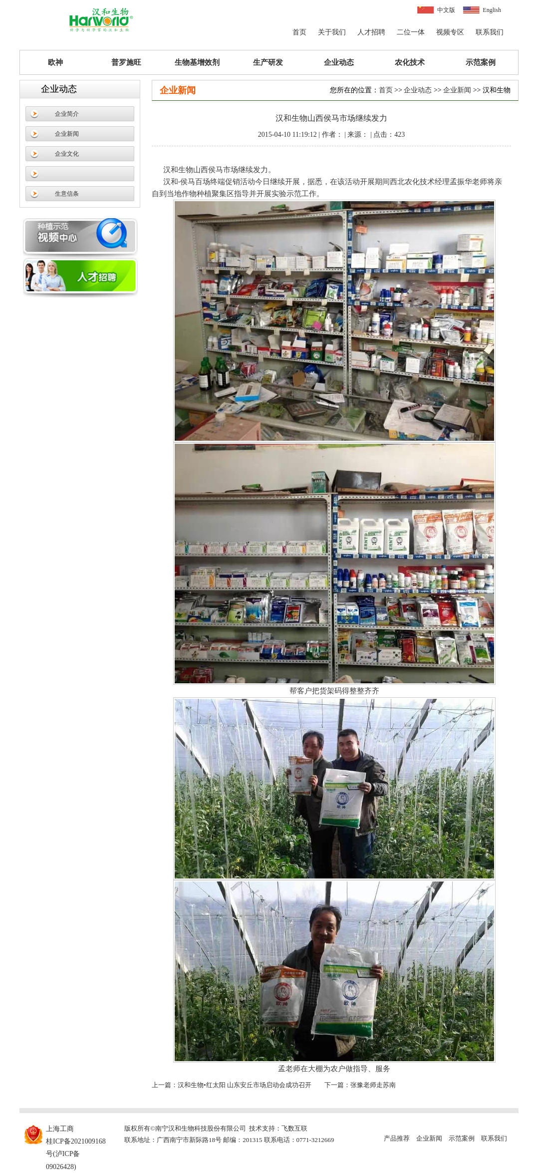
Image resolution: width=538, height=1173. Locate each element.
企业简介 (67, 113)
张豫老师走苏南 (373, 1085)
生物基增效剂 (197, 62)
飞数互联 (294, 1128)
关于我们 (332, 32)
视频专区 (450, 32)
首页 (299, 32)
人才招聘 (371, 32)
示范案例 (481, 62)
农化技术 (410, 62)
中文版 (446, 9)
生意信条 (67, 193)
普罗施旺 (126, 62)
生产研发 (268, 62)
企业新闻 (67, 133)
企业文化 (67, 153)
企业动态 (339, 62)
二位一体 (411, 32)
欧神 (55, 62)
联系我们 (490, 32)
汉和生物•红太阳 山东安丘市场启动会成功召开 (244, 1085)
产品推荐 (397, 1138)
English (492, 9)
